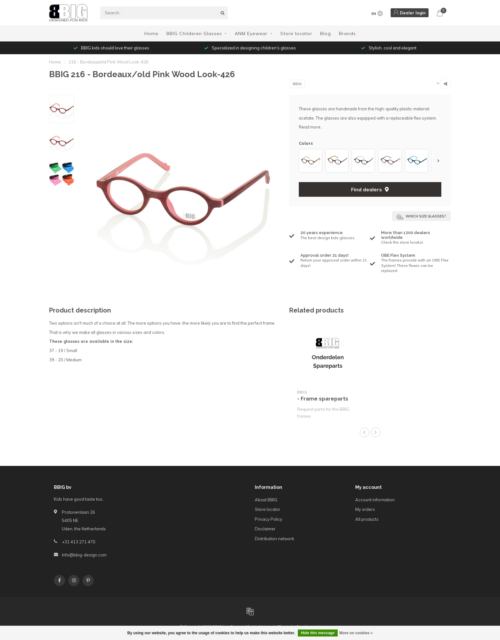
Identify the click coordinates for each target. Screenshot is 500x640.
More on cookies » (356, 633)
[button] (438, 160)
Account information (375, 499)
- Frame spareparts (322, 399)
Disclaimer (265, 528)
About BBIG (266, 499)
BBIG (297, 84)
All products (367, 519)
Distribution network (274, 538)
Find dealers (370, 189)
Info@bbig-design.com (84, 554)
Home (151, 33)
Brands (347, 33)
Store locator (296, 33)
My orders (365, 509)
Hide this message (318, 633)
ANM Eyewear (251, 33)
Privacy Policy (268, 519)
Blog (325, 33)
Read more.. (310, 126)
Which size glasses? (421, 217)
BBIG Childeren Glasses (194, 33)
